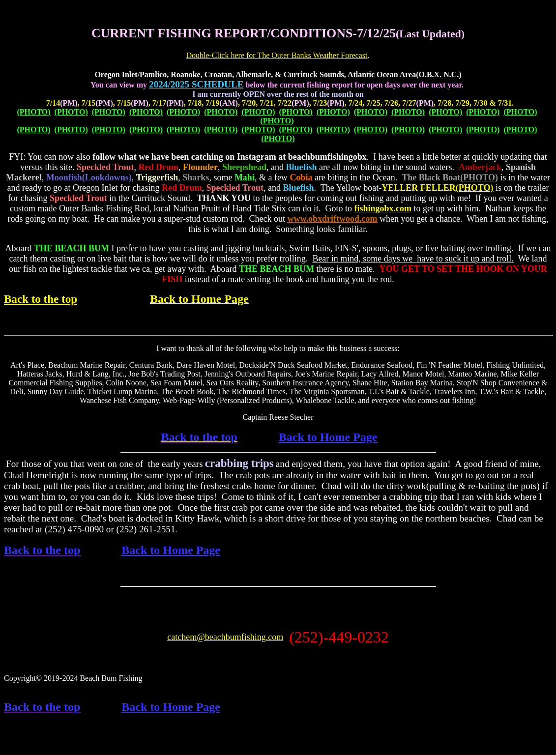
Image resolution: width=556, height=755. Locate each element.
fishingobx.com (382, 208)
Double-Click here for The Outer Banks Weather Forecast (276, 55)
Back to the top (40, 298)
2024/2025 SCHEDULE (196, 84)
